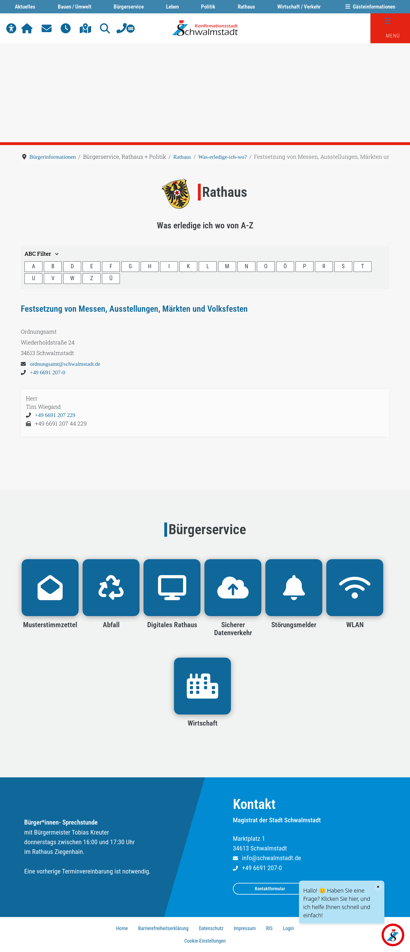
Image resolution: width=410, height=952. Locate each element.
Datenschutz (211, 928)
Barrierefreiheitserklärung (163, 928)
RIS (269, 928)
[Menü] (390, 21)
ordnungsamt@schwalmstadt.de (65, 364)
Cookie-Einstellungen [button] (205, 941)
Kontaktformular (270, 888)
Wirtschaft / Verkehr (299, 6)
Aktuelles (25, 6)
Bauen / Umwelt (74, 6)
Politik (208, 6)
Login (288, 928)
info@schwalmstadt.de (271, 858)
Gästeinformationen (369, 6)
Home (122, 928)
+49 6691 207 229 (55, 415)
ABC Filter (42, 253)
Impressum (245, 928)
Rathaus (246, 6)
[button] (11, 28)
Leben (172, 6)
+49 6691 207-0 (47, 372)
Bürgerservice (129, 6)
